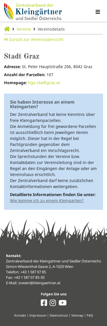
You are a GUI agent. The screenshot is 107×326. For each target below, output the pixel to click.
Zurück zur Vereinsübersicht (33, 39)
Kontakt (20, 315)
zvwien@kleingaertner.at (39, 282)
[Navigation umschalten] (97, 12)
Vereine (24, 29)
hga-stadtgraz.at (44, 82)
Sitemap (77, 315)
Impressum (37, 315)
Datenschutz (59, 315)
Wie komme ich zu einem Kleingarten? (47, 200)
